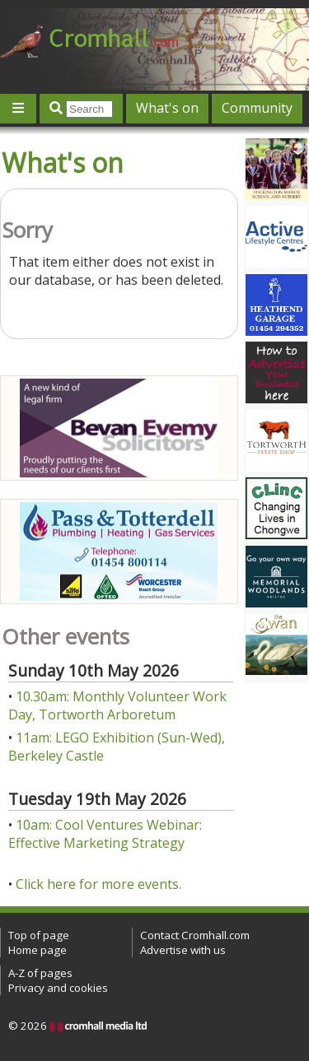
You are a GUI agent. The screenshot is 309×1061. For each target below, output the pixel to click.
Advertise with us (183, 949)
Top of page (38, 935)
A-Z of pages (40, 973)
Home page (37, 949)
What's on (167, 108)
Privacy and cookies (58, 987)
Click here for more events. (98, 884)
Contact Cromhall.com (195, 935)
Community (257, 108)
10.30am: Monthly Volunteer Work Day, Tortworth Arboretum (117, 705)
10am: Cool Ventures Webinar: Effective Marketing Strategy (105, 834)
